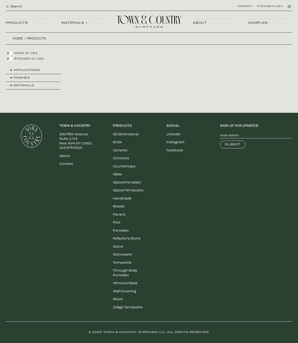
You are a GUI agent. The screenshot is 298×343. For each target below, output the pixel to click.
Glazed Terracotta (128, 190)
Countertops (124, 166)
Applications (27, 70)
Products (17, 22)
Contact (245, 6)
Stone (118, 247)
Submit (232, 144)
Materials (24, 85)
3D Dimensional (126, 134)
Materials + (74, 22)
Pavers (119, 214)
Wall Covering (124, 291)
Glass (117, 174)
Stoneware (122, 254)
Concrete (121, 158)
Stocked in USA (270, 6)
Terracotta (122, 263)
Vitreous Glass (125, 283)
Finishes (22, 78)
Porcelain (121, 231)
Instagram (175, 142)
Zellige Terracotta (127, 307)
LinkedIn (173, 134)
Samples (258, 22)
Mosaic (119, 206)
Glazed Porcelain (127, 182)
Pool (116, 222)
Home (18, 38)
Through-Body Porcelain (125, 273)
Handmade (122, 198)
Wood (117, 299)
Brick (117, 142)
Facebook (174, 150)
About (200, 22)
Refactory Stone (127, 238)
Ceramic (120, 150)
